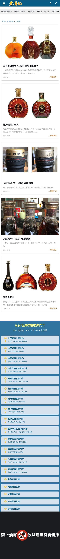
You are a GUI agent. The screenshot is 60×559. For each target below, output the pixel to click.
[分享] (56, 3)
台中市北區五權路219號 (13, 351)
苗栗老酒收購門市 (13, 398)
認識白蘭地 (8, 297)
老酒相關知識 (6, 12)
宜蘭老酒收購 (11, 494)
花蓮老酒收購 (11, 479)
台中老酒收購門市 (13, 408)
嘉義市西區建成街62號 (13, 452)
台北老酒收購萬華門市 (15, 368)
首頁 (3, 21)
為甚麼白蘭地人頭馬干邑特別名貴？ (20, 66)
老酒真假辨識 (19, 12)
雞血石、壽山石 (43, 12)
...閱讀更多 (52, 77)
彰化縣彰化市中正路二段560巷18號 (17, 432)
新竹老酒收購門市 (13, 388)
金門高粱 (31, 12)
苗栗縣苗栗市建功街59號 (14, 402)
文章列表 (10, 21)
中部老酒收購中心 (13, 348)
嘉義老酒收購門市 (13, 449)
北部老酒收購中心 (13, 338)
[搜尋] (50, 3)
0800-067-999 (33, 330)
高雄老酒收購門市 (13, 469)
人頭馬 (17, 21)
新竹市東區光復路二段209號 (15, 391)
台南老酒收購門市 (13, 459)
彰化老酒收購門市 (13, 419)
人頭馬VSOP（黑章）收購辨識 (18, 183)
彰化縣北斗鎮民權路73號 (14, 422)
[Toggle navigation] (4, 3)
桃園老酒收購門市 (13, 378)
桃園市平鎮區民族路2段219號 (15, 381)
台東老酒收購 (11, 501)
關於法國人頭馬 (10, 124)
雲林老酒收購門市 (13, 439)
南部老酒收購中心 (13, 358)
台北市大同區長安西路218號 (15, 341)
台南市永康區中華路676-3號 (15, 462)
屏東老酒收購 (11, 509)
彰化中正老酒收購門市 (15, 429)
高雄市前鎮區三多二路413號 (15, 361)
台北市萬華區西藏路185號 (14, 371)
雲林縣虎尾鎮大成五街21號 (14, 442)
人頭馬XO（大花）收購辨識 (16, 238)
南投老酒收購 (11, 486)
